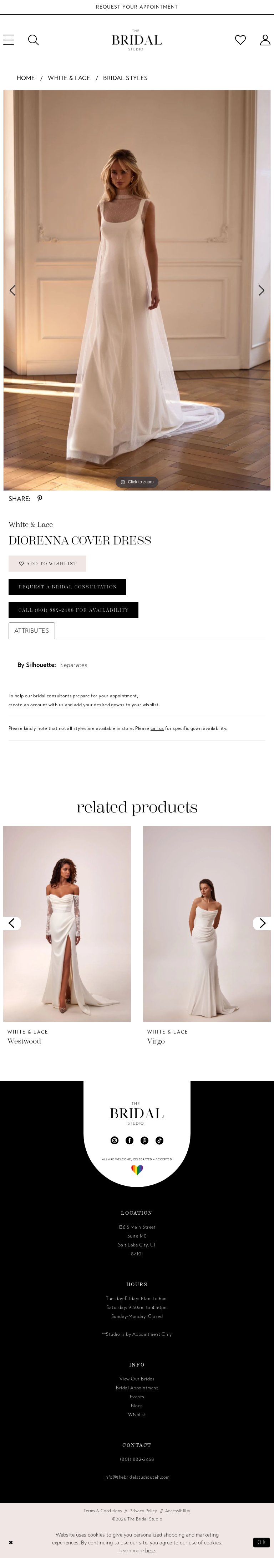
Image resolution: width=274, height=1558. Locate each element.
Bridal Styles (125, 78)
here (150, 1550)
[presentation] (67, 923)
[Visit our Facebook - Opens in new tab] (129, 1140)
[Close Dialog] (11, 1542)
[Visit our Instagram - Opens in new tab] (114, 1140)
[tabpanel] (137, 290)
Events (137, 1397)
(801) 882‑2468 (137, 1459)
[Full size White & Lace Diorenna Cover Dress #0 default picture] (137, 290)
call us (157, 728)
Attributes (31, 630)
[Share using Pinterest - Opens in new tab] (39, 499)
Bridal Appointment (137, 1388)
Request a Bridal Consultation (68, 586)
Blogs (137, 1406)
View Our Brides (137, 1379)
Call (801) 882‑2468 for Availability (74, 610)
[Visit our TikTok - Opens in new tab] (159, 1140)
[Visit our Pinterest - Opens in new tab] (144, 1140)
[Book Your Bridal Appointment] (137, 7)
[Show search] (33, 40)
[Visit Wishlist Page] (240, 40)
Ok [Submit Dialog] (262, 1542)
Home (26, 78)
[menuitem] (33, 40)
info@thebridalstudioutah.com (137, 1477)
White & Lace (69, 78)
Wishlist (137, 1415)
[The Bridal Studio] (137, 40)
